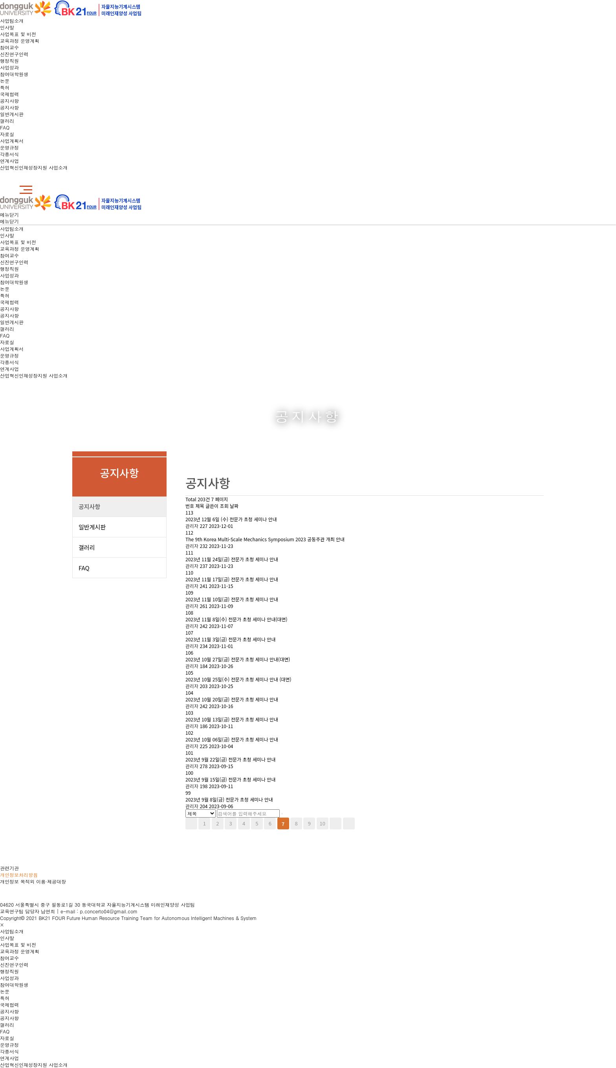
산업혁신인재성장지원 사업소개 (34, 167)
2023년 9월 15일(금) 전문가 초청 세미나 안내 (230, 779)
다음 (335, 823)
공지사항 (9, 100)
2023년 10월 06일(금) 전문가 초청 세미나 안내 (231, 739)
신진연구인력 (14, 54)
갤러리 (7, 120)
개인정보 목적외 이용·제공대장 (33, 881)
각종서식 (9, 154)
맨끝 (349, 823)
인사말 (7, 27)
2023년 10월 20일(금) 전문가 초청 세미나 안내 (231, 699)
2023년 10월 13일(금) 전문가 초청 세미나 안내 (231, 719)
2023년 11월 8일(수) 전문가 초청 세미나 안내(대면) (236, 619)
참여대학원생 (14, 74)
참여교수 (9, 47)
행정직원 (9, 60)
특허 (4, 87)
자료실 (7, 134)
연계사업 (9, 160)
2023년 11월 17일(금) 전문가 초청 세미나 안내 (231, 579)
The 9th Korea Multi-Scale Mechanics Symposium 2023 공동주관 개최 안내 (265, 539)
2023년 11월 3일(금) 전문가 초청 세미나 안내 (230, 639)
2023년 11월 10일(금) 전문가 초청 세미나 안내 (231, 599)
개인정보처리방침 (19, 874)
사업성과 (9, 67)
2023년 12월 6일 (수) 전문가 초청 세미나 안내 (231, 519)
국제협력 (9, 94)
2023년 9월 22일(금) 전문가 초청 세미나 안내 (230, 759)
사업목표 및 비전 (18, 34)
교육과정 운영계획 (19, 40)
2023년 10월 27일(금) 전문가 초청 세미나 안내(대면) (237, 659)
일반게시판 (12, 114)
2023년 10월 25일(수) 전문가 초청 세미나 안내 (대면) (238, 679)
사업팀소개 (12, 20)
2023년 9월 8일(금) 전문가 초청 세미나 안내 (229, 799)
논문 (4, 80)
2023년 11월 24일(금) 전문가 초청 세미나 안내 (231, 559)
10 (322, 823)
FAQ (4, 127)
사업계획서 (12, 140)
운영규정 (9, 147)
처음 (191, 823)
